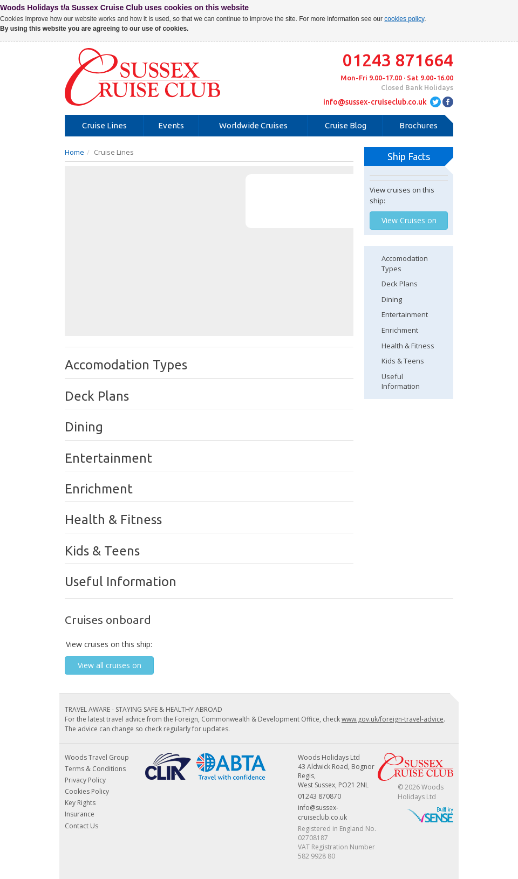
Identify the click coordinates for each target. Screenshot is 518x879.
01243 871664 (398, 60)
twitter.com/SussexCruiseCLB (435, 102)
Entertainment (404, 314)
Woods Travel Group (97, 757)
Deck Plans (399, 284)
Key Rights (80, 802)
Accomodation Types (404, 263)
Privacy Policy (85, 780)
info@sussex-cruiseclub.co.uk (375, 102)
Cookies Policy (87, 791)
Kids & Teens (402, 361)
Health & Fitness (407, 346)
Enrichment (399, 330)
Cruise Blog (345, 125)
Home (74, 152)
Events (171, 125)
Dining (391, 299)
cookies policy (404, 19)
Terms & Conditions (95, 768)
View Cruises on (409, 220)
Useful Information (400, 382)
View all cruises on (109, 665)
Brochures (418, 125)
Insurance (79, 814)
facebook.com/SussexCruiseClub (447, 102)
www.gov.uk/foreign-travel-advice (393, 719)
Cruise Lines (104, 125)
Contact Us (81, 825)
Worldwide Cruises (253, 125)
